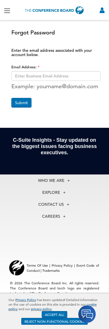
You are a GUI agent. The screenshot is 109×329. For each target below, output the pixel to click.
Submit (21, 102)
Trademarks (51, 270)
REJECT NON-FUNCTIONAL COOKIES (54, 321)
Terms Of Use (37, 265)
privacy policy (41, 309)
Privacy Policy (25, 299)
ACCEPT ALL (54, 314)
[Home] (54, 10)
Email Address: (24, 67)
